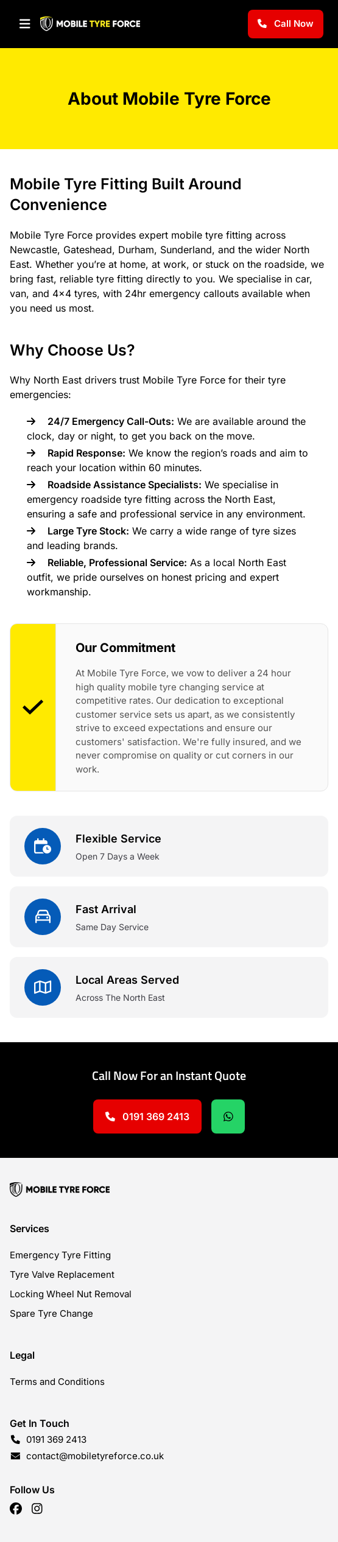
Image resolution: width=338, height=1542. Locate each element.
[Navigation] (25, 23)
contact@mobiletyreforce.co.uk (95, 1456)
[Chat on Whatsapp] (228, 1116)
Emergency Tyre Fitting (60, 1255)
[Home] (169, 1189)
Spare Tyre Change (51, 1313)
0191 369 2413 (147, 1116)
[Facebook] (16, 1508)
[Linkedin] (37, 1508)
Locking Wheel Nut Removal (71, 1294)
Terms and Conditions (57, 1381)
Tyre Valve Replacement (62, 1274)
